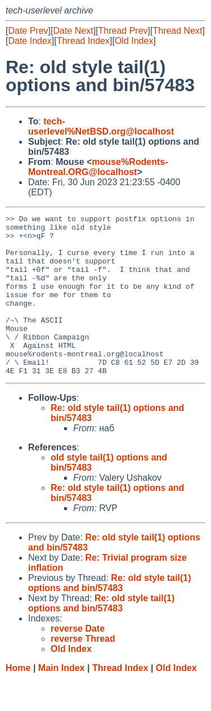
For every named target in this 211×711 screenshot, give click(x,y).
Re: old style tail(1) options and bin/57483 (109, 615)
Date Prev (28, 30)
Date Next (73, 30)
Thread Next (177, 30)
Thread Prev (123, 30)
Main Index (61, 700)
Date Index (29, 41)
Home (18, 700)
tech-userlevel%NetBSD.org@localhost (101, 126)
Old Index (134, 41)
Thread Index (83, 41)
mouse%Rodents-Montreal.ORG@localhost (98, 167)
